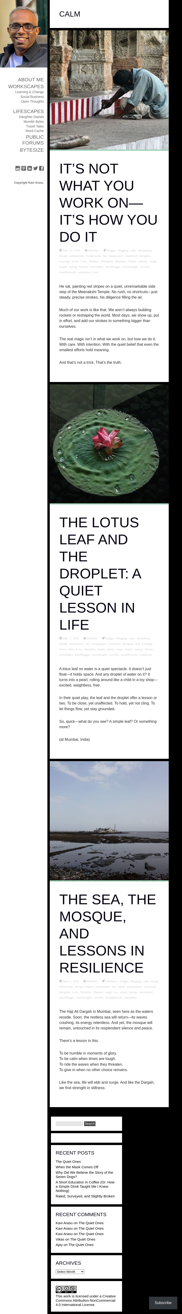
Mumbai (98, 992)
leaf (138, 643)
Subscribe (163, 1303)
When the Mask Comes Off (77, 1167)
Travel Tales (35, 126)
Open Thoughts (32, 101)
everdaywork (93, 255)
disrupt (63, 255)
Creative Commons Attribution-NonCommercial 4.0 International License (86, 1300)
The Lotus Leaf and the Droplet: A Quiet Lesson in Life (100, 573)
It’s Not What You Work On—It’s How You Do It (108, 203)
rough (153, 261)
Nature (132, 261)
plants (110, 649)
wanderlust (84, 272)
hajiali (121, 986)
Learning (64, 261)
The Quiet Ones (68, 1161)
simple (63, 266)
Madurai (94, 261)
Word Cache (34, 131)
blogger (111, 250)
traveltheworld (67, 272)
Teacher (83, 266)
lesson (75, 261)
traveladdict (96, 266)
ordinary (143, 261)
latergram (145, 255)
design (154, 981)
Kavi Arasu (64, 1223)
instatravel (131, 255)
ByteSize (32, 150)
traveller (145, 266)
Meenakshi (107, 261)
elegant (89, 986)
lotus (71, 649)
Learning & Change (29, 92)
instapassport (116, 255)
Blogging (123, 250)
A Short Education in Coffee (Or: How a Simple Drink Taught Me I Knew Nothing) (85, 1186)
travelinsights (130, 266)
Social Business (32, 97)
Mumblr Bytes (33, 121)
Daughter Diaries (31, 117)
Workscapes (26, 86)
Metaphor (120, 261)
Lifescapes (28, 111)
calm (133, 250)
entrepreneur (76, 255)
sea (115, 992)
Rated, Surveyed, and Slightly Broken (85, 1196)
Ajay (59, 1245)
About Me (31, 79)
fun (104, 255)
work (96, 272)
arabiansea (111, 981)
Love (84, 261)
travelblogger (113, 266)
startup (73, 266)
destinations (145, 250)
